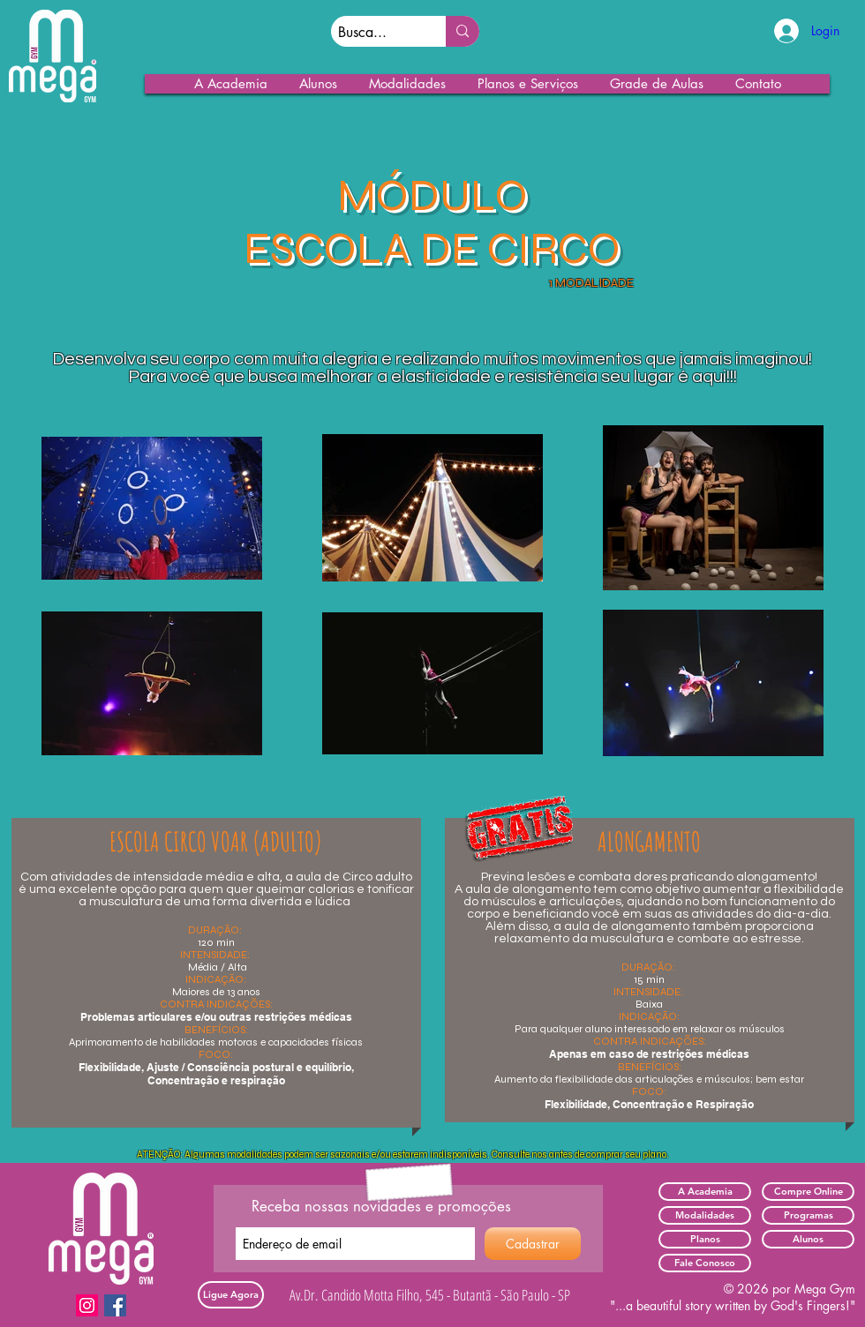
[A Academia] (704, 1191)
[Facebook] (115, 1305)
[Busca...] (373, 32)
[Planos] (704, 1239)
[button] (231, 83)
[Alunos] (808, 1239)
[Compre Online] (808, 1191)
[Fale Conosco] (704, 1263)
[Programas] (808, 1215)
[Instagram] (87, 1305)
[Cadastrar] (533, 1243)
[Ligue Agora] (231, 1294)
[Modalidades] (704, 1215)
